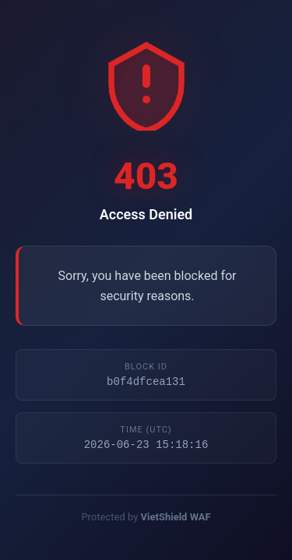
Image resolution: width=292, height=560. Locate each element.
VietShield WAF (176, 519)
